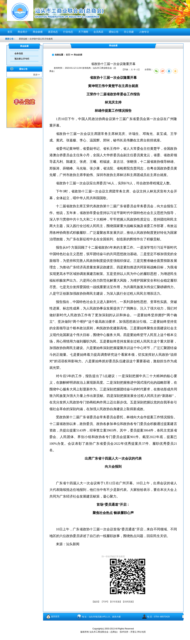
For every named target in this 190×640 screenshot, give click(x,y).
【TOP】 (105, 601)
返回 (96, 601)
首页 (68, 54)
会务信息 (18, 53)
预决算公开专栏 (21, 59)
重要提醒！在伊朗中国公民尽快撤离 (36, 39)
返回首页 (55, 616)
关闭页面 (128, 601)
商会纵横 (78, 54)
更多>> (36, 74)
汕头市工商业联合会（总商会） (69, 13)
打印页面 (115, 601)
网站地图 (141, 632)
